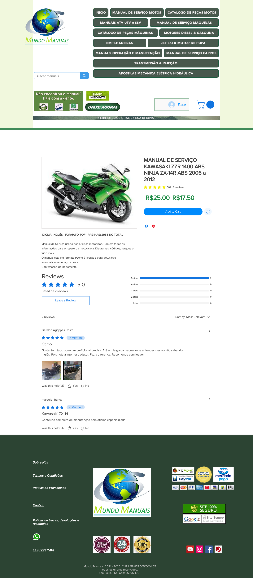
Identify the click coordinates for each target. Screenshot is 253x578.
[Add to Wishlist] (208, 211)
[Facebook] (209, 549)
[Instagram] (199, 549)
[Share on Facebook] (146, 226)
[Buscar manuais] (54, 76)
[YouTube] (190, 549)
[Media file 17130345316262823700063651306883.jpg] (51, 370)
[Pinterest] (218, 549)
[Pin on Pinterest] (153, 226)
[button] (206, 105)
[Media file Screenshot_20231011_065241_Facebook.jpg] (72, 370)
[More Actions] (209, 330)
